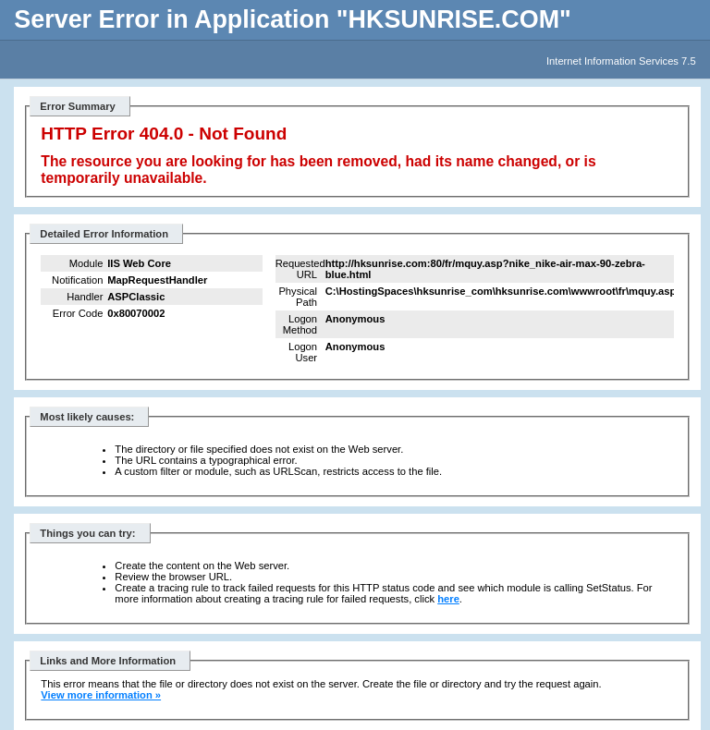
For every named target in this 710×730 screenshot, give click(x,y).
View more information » (101, 694)
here (448, 598)
